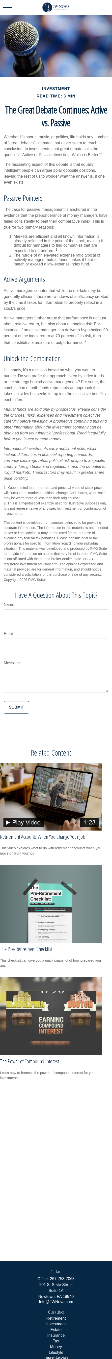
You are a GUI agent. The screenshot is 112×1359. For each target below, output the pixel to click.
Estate (55, 1330)
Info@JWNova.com (56, 1302)
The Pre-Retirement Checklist (26, 949)
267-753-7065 (62, 1279)
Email (9, 634)
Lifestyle (56, 1352)
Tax (56, 1341)
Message (12, 663)
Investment (56, 1324)
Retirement (56, 1318)
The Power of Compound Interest (29, 1061)
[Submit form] (16, 707)
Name (9, 604)
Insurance (56, 1335)
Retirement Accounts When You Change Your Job (42, 836)
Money (56, 1347)
